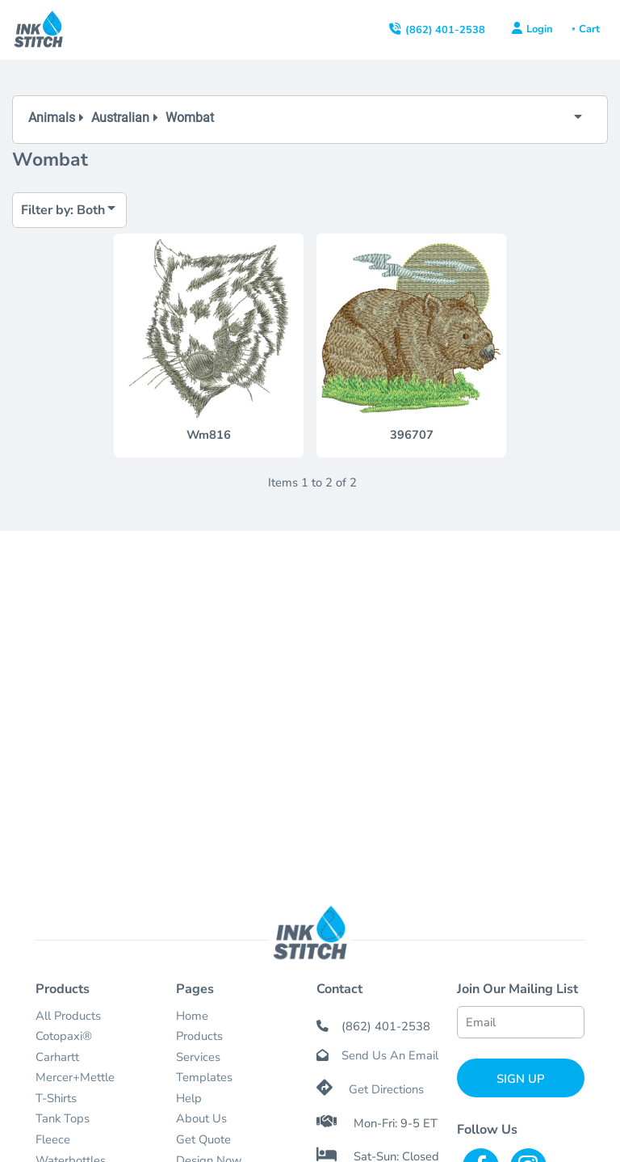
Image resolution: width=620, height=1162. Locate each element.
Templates (204, 1077)
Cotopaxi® (64, 1036)
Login (539, 29)
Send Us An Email (389, 1055)
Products (199, 1036)
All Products (68, 1016)
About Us (201, 1118)
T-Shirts (56, 1098)
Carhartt (57, 1057)
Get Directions (386, 1089)
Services (198, 1057)
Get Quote (203, 1139)
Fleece (53, 1139)
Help (189, 1098)
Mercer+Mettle (75, 1077)
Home (192, 1016)
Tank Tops (63, 1118)
